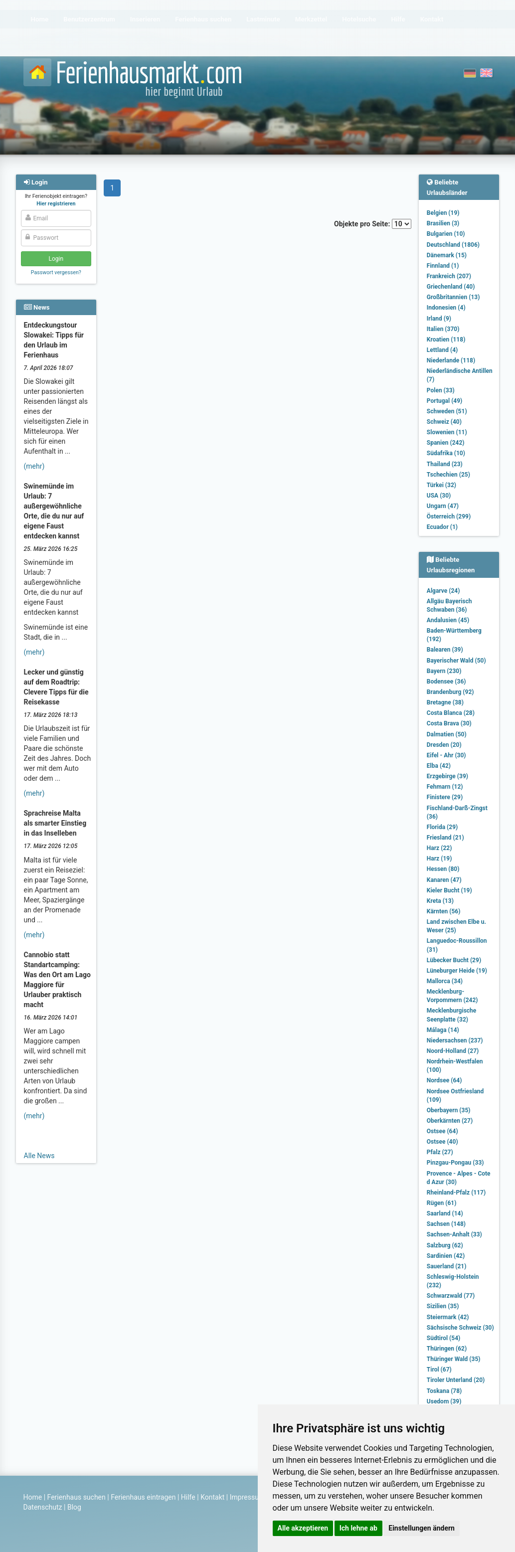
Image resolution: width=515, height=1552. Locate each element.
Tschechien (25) (448, 474)
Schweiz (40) (444, 421)
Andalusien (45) (448, 620)
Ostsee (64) (442, 1131)
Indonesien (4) (446, 307)
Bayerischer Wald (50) (456, 660)
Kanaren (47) (444, 879)
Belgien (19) (443, 212)
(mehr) (34, 466)
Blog (74, 1507)
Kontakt (212, 1497)
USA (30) (439, 495)
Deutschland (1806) (453, 244)
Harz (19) (439, 858)
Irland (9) (439, 318)
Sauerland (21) (447, 1266)
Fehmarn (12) (445, 786)
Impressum (247, 1497)
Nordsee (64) (444, 1080)
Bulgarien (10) (446, 233)
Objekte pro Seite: (372, 224)
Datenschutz (42, 1507)
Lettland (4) (442, 349)
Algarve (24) (443, 590)
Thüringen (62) (447, 1348)
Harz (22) (439, 848)
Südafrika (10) (446, 453)
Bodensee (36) (446, 681)
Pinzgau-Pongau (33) (455, 1162)
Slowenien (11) (447, 432)
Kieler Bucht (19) (449, 890)
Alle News (39, 1156)
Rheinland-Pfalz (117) (456, 1192)
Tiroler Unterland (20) (456, 1380)
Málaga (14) (443, 1030)
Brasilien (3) (443, 223)
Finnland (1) (443, 265)
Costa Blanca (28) (451, 712)
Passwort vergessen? (56, 272)
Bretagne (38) (445, 702)
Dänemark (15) (447, 255)
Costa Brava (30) (449, 723)
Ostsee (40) (442, 1141)
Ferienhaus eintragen (143, 1497)
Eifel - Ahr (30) (446, 755)
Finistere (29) (445, 797)
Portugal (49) (445, 400)
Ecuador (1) (442, 526)
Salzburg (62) (445, 1245)
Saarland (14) (445, 1213)
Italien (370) (443, 329)
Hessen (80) (443, 868)
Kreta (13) (440, 900)
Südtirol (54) (443, 1338)
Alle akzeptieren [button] (303, 1528)
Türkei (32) (441, 485)
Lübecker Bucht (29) (454, 960)
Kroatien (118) (446, 339)
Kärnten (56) (444, 911)
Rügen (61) (442, 1203)
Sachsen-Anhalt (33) (454, 1234)
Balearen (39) (445, 649)
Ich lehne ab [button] (358, 1528)
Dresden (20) (444, 744)
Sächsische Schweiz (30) (460, 1327)
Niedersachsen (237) (455, 1040)
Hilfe (188, 1497)
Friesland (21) (445, 837)
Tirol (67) (439, 1369)
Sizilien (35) (443, 1306)
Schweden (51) (447, 411)
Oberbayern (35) (449, 1110)
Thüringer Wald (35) (454, 1359)
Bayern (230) (444, 671)
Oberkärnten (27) (450, 1120)
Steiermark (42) (448, 1317)
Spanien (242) (446, 442)
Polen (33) (441, 390)
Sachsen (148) (446, 1223)
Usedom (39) (444, 1401)
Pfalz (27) (440, 1152)
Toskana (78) (444, 1390)
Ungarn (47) (443, 506)
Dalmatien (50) (447, 734)
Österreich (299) (449, 516)
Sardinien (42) (446, 1255)
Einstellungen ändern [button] (421, 1528)
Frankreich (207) (449, 276)
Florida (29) (442, 827)
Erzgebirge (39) (447, 776)
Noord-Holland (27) (453, 1050)
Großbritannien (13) (453, 297)
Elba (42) (439, 765)
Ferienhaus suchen (76, 1497)
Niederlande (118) (451, 360)
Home (32, 1497)
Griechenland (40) (451, 286)
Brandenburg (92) (450, 692)
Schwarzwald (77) (451, 1295)
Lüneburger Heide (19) (457, 970)
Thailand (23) (445, 464)
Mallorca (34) (445, 981)
